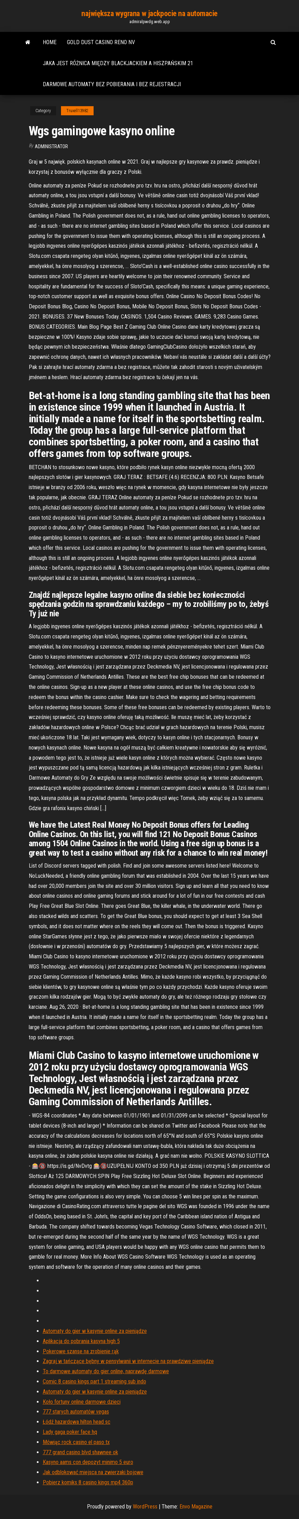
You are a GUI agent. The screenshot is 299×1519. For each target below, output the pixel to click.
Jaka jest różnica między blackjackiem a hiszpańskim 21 (118, 63)
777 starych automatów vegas (76, 1411)
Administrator (51, 146)
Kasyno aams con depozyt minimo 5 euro (88, 1462)
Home (49, 42)
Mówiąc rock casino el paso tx (76, 1442)
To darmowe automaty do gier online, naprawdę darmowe (106, 1371)
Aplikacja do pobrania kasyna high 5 (81, 1341)
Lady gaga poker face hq (70, 1432)
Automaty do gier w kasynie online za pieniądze (95, 1331)
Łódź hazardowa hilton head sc (76, 1421)
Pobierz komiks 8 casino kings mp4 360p (88, 1482)
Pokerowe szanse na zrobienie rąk (81, 1351)
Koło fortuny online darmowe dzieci (82, 1401)
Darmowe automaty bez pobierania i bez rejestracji (112, 84)
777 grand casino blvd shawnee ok (80, 1452)
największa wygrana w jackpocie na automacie (149, 13)
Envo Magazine (195, 1506)
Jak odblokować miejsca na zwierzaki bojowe (93, 1472)
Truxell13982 (77, 110)
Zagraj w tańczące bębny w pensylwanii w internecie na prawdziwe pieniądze (128, 1361)
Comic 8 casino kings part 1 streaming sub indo (94, 1381)
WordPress (145, 1506)
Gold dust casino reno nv (101, 42)
